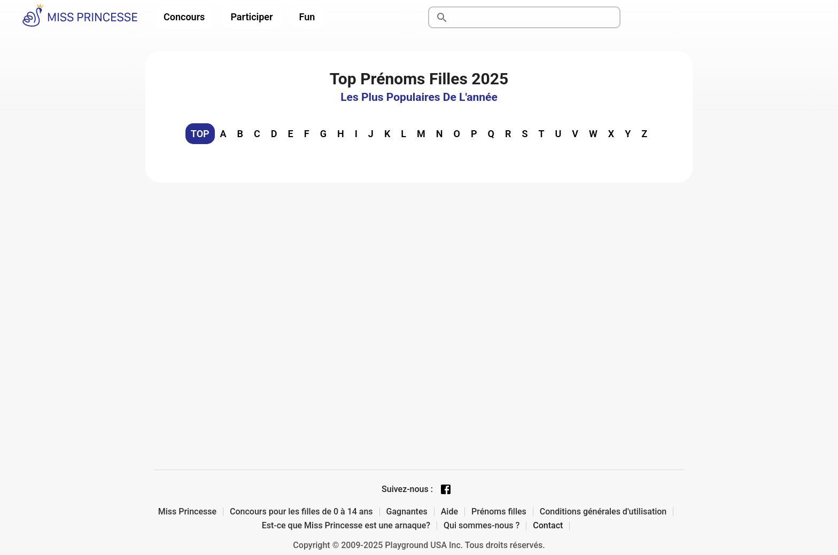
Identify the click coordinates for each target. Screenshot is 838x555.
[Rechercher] (536, 17)
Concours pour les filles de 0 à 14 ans (301, 512)
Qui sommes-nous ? (481, 525)
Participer (251, 16)
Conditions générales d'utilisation (603, 512)
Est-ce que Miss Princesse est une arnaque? (346, 525)
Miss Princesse (187, 512)
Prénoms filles (498, 512)
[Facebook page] (445, 489)
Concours (184, 16)
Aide (449, 512)
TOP (200, 133)
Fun (307, 16)
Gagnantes (407, 512)
